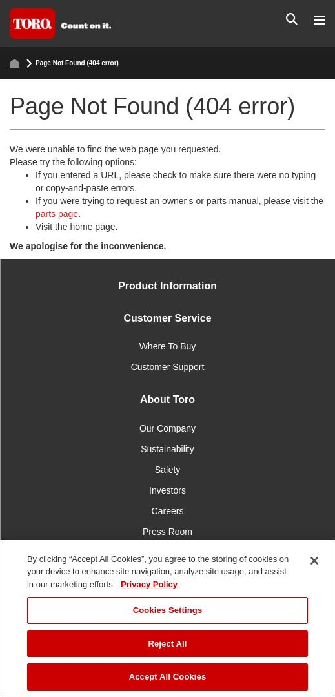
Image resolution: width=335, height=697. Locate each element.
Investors (167, 490)
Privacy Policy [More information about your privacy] (149, 584)
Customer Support (168, 367)
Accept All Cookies (168, 676)
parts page (57, 214)
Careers (168, 511)
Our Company (167, 428)
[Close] (314, 560)
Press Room (167, 531)
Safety (168, 469)
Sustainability (167, 449)
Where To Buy (167, 346)
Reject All (167, 644)
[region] (167, 618)
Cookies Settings (168, 610)
